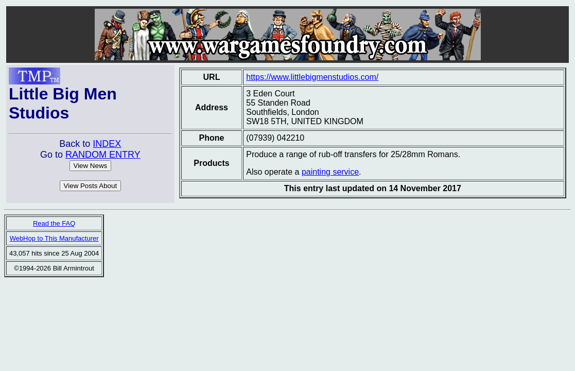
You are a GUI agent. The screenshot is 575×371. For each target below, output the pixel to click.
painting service (330, 171)
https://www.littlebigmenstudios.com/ (312, 77)
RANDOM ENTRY (103, 154)
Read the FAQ (54, 223)
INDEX (107, 144)
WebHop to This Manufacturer (54, 238)
